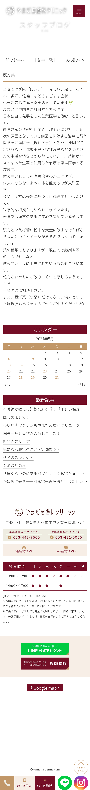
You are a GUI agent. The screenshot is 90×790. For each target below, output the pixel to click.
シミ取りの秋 (14, 465)
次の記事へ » (76, 60)
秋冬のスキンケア (18, 457)
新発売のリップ (16, 441)
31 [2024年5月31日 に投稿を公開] (57, 377)
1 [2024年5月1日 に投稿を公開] (33, 352)
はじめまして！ (16, 417)
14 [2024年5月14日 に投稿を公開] (21, 365)
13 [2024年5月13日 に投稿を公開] (9, 365)
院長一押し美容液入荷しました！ (32, 433)
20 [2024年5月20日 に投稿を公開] (9, 371)
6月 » (81, 384)
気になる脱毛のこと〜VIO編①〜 (31, 449)
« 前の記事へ (14, 60)
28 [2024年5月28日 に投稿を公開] (21, 377)
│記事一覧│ (45, 60)
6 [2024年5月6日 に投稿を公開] (9, 358)
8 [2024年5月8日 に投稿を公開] (33, 358)
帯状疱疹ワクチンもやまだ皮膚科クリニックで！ (45, 425)
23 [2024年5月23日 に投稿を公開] (45, 371)
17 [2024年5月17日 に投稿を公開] (57, 365)
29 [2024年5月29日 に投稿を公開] (33, 377)
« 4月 (8, 384)
